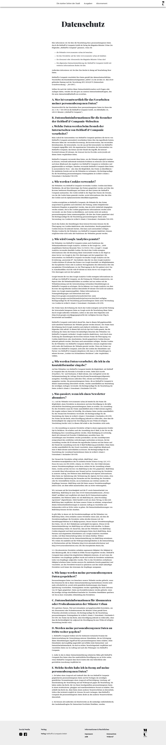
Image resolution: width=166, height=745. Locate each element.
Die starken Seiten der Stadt (68, 3)
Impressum (89, 734)
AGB (86, 737)
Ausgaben (88, 3)
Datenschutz (111, 734)
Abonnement (101, 3)
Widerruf (110, 737)
